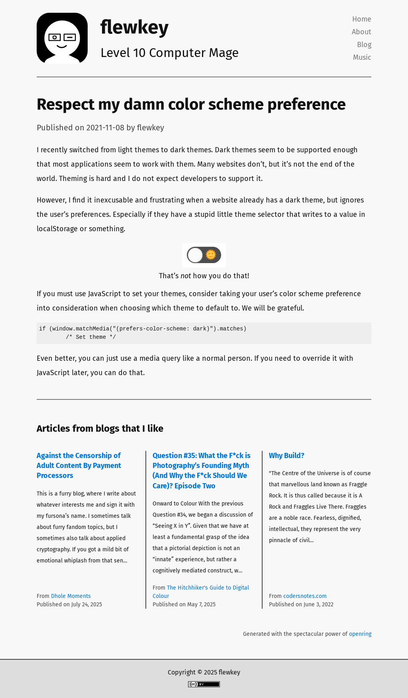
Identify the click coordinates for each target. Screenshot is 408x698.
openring (360, 634)
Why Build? (286, 455)
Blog (364, 44)
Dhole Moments (71, 596)
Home (361, 19)
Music (362, 57)
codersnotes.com (305, 596)
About (361, 32)
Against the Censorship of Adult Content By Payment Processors (79, 465)
